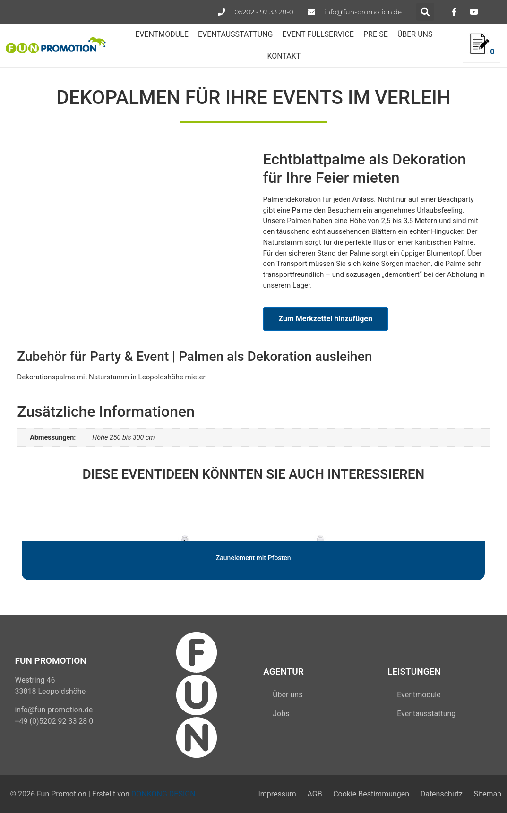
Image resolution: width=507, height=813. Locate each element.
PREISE (375, 34)
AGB (314, 793)
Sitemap (487, 793)
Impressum (276, 793)
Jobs (281, 713)
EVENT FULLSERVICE (318, 34)
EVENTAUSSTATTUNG (235, 34)
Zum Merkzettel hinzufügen (325, 318)
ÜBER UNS (415, 34)
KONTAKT (284, 55)
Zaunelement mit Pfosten (253, 558)
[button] (425, 12)
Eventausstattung (426, 713)
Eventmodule (418, 694)
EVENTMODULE (162, 34)
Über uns (287, 694)
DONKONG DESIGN (163, 793)
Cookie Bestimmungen (371, 793)
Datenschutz (441, 793)
